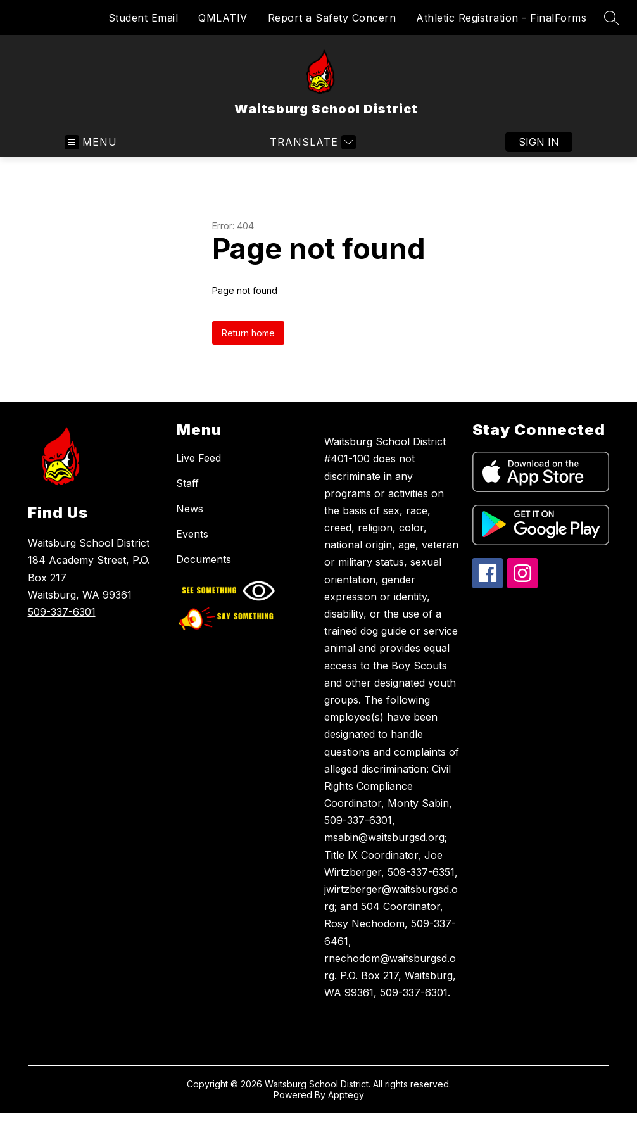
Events (192, 534)
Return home (248, 332)
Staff (187, 483)
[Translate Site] (311, 142)
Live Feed (198, 458)
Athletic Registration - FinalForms (501, 17)
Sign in (539, 142)
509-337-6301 (62, 611)
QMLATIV (223, 17)
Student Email (143, 17)
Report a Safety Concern (332, 17)
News (189, 508)
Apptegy (346, 1094)
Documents (203, 559)
